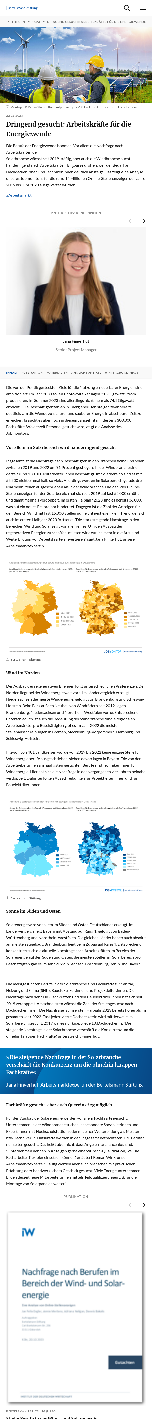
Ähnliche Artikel (86, 372)
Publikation (32, 372)
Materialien (57, 372)
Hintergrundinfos (121, 372)
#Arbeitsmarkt (19, 195)
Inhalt (12, 372)
